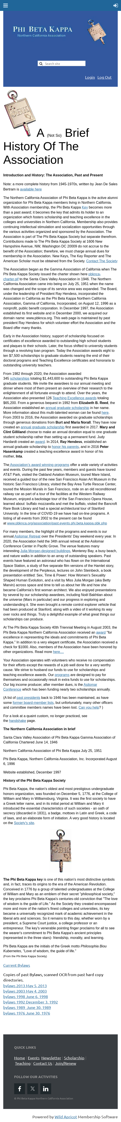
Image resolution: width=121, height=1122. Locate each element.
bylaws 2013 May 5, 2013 (25, 985)
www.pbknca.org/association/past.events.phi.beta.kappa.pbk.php (57, 523)
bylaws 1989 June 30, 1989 (27, 1007)
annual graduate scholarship (67, 408)
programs (62, 675)
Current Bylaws (16, 965)
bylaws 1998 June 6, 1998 (25, 996)
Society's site (24, 823)
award (40, 442)
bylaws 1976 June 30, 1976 (26, 1013)
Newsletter (51, 1057)
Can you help (89, 707)
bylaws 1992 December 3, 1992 (30, 1002)
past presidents (28, 698)
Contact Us (42, 1063)
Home (19, 1057)
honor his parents (65, 447)
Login (90, 77)
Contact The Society (102, 261)
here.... (58, 652)
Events (34, 1057)
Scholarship (74, 1057)
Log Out (104, 77)
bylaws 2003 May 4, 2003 (25, 991)
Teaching (22, 1063)
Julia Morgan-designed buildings (45, 551)
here (105, 412)
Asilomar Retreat (27, 536)
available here (31, 189)
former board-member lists (33, 703)
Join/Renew (65, 1063)
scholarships (19, 378)
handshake (17, 721)
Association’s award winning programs (39, 465)
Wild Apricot (66, 1116)
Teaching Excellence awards (75, 398)
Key (85, 207)
